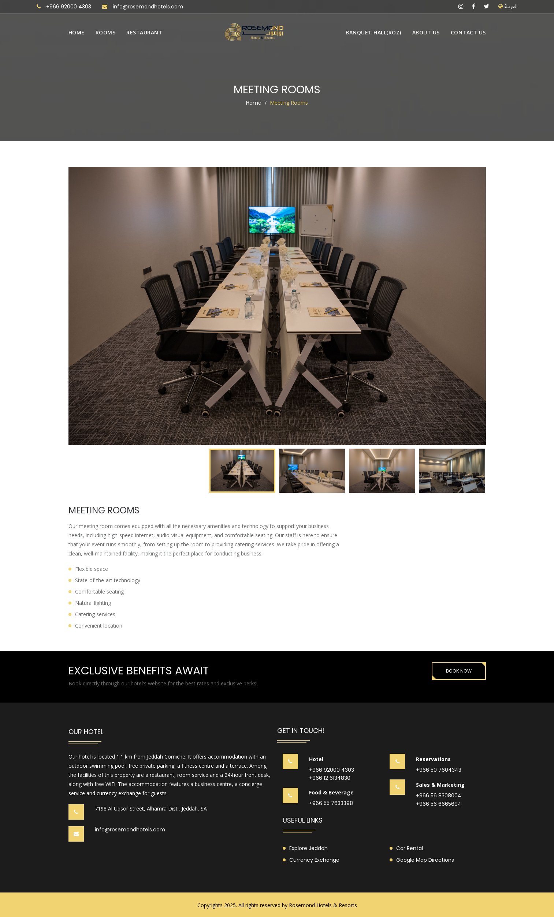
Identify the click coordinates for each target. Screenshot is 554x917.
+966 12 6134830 (329, 778)
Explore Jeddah (308, 848)
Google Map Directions (425, 860)
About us (426, 32)
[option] (277, 306)
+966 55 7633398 (331, 803)
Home (76, 32)
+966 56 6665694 (438, 804)
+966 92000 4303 (68, 6)
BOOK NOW (459, 670)
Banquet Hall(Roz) (373, 32)
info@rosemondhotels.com (148, 6)
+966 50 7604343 (438, 770)
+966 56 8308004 (438, 795)
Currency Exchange (314, 860)
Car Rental (409, 848)
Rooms (106, 32)
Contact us (468, 32)
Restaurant (144, 32)
